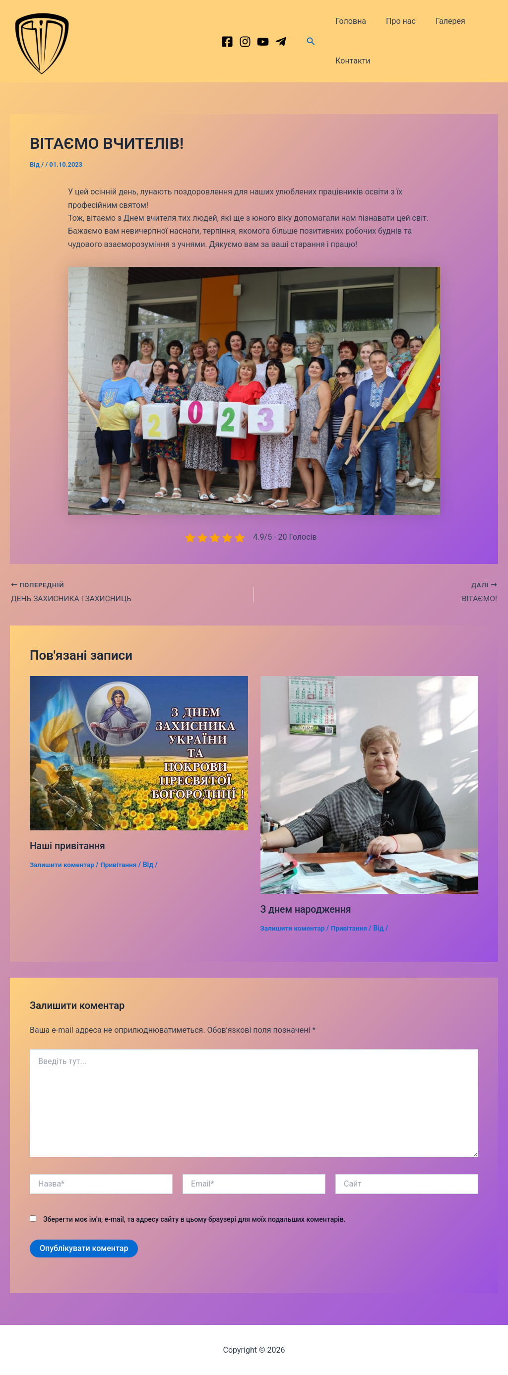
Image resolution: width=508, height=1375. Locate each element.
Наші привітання (68, 846)
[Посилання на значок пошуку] (311, 41)
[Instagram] (245, 42)
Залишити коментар (63, 865)
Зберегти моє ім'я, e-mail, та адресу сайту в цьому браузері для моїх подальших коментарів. (194, 1219)
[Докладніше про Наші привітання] (139, 752)
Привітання (121, 865)
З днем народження (307, 910)
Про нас (395, 21)
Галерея (440, 21)
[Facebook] (227, 42)
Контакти (350, 60)
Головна (348, 21)
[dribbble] (281, 42)
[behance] (263, 42)
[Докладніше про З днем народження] (369, 785)
